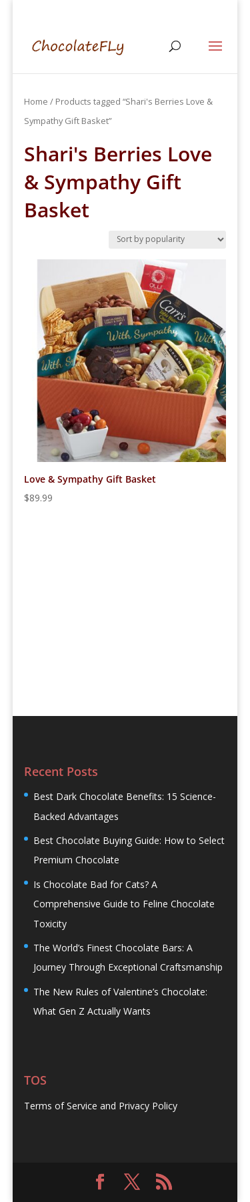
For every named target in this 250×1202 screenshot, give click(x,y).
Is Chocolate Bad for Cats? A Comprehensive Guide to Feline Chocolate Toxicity (124, 904)
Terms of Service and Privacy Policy (100, 1105)
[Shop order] (167, 240)
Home (36, 101)
